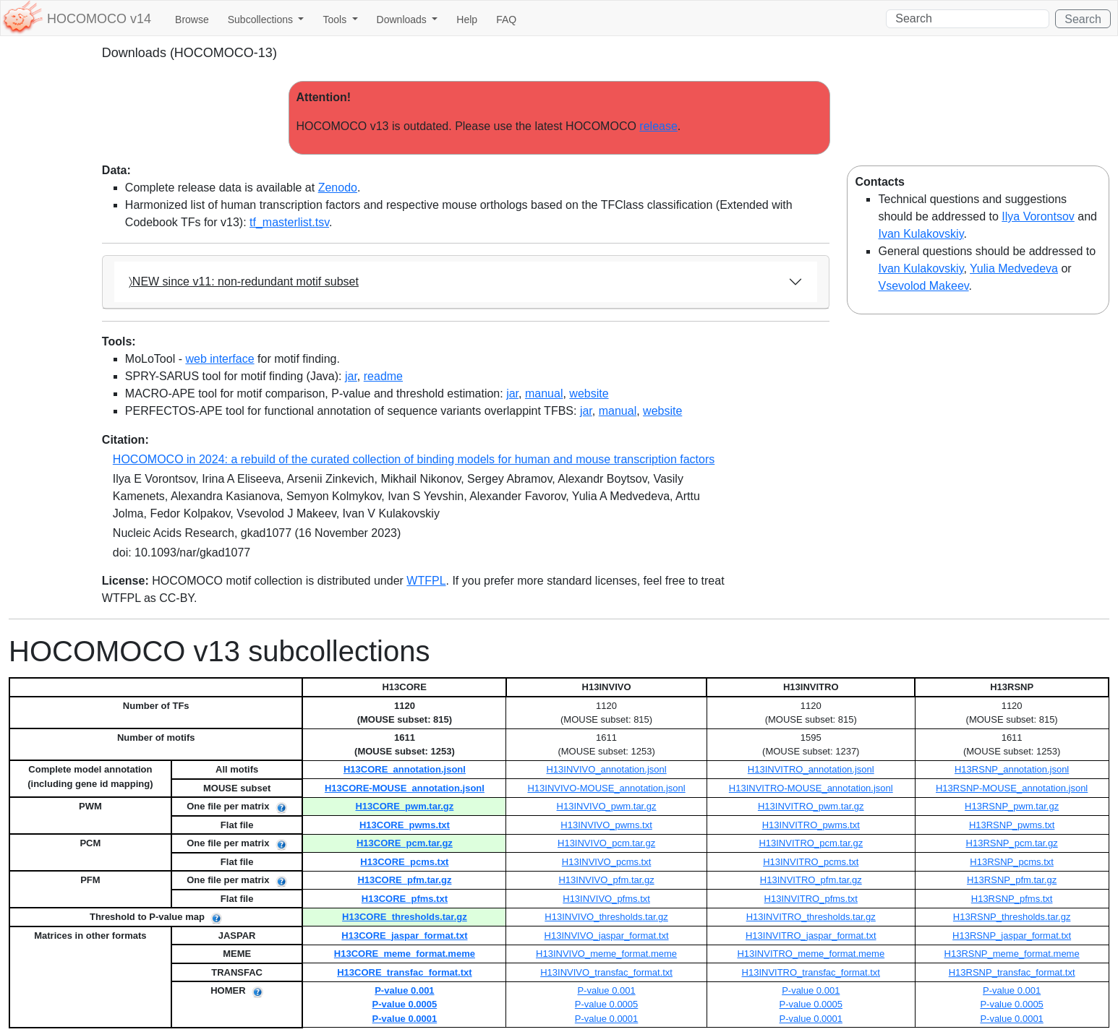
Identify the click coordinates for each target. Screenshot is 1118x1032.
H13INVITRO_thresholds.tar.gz (811, 916)
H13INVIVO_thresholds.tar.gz (606, 916)
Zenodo (337, 187)
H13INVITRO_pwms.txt (811, 825)
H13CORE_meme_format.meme (404, 953)
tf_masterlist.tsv (289, 222)
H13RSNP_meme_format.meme (1012, 953)
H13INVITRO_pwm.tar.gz (811, 806)
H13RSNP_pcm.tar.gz (1012, 843)
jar (351, 376)
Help (466, 19)
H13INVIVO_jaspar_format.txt (607, 935)
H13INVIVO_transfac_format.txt (606, 972)
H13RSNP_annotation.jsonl (1012, 769)
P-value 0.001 (404, 990)
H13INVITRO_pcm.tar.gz (811, 843)
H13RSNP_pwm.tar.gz (1012, 806)
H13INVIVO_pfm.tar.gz (606, 879)
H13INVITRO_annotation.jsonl (811, 769)
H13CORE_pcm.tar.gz (405, 843)
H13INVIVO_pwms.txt (606, 825)
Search (1082, 19)
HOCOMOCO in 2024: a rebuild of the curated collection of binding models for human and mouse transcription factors (413, 459)
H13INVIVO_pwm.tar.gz (607, 806)
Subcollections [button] (262, 19)
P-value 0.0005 (405, 1004)
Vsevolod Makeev (923, 286)
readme (383, 376)
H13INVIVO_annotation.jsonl (606, 769)
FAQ (506, 19)
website (588, 393)
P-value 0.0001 (405, 1018)
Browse (192, 19)
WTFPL (425, 581)
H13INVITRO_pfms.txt (811, 898)
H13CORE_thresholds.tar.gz (404, 916)
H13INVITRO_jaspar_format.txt (811, 935)
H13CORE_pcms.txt (404, 861)
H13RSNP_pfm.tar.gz (1012, 879)
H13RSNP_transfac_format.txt (1012, 972)
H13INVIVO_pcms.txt (607, 861)
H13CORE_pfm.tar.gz (404, 879)
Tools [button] (336, 19)
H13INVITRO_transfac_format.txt (811, 972)
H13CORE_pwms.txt (404, 825)
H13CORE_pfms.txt (405, 898)
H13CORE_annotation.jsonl (404, 769)
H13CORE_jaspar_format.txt (404, 935)
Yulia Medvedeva (1014, 268)
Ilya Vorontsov (1038, 216)
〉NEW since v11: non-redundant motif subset (244, 281)
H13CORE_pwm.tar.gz (404, 806)
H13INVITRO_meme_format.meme (810, 953)
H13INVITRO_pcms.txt (810, 861)
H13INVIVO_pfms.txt (606, 898)
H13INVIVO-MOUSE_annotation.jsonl (606, 788)
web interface (219, 359)
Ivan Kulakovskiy (920, 234)
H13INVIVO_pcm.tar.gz (606, 843)
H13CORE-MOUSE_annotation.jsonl (405, 788)
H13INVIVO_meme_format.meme (606, 953)
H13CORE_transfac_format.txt (404, 972)
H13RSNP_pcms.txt (1012, 861)
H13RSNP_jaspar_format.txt (1011, 935)
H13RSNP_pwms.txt (1011, 825)
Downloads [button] (403, 19)
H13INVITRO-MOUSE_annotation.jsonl (811, 788)
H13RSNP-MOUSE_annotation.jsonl (1012, 788)
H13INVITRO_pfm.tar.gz (811, 879)
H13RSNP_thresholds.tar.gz (1012, 916)
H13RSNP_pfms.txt (1012, 898)
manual (544, 393)
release (658, 126)
